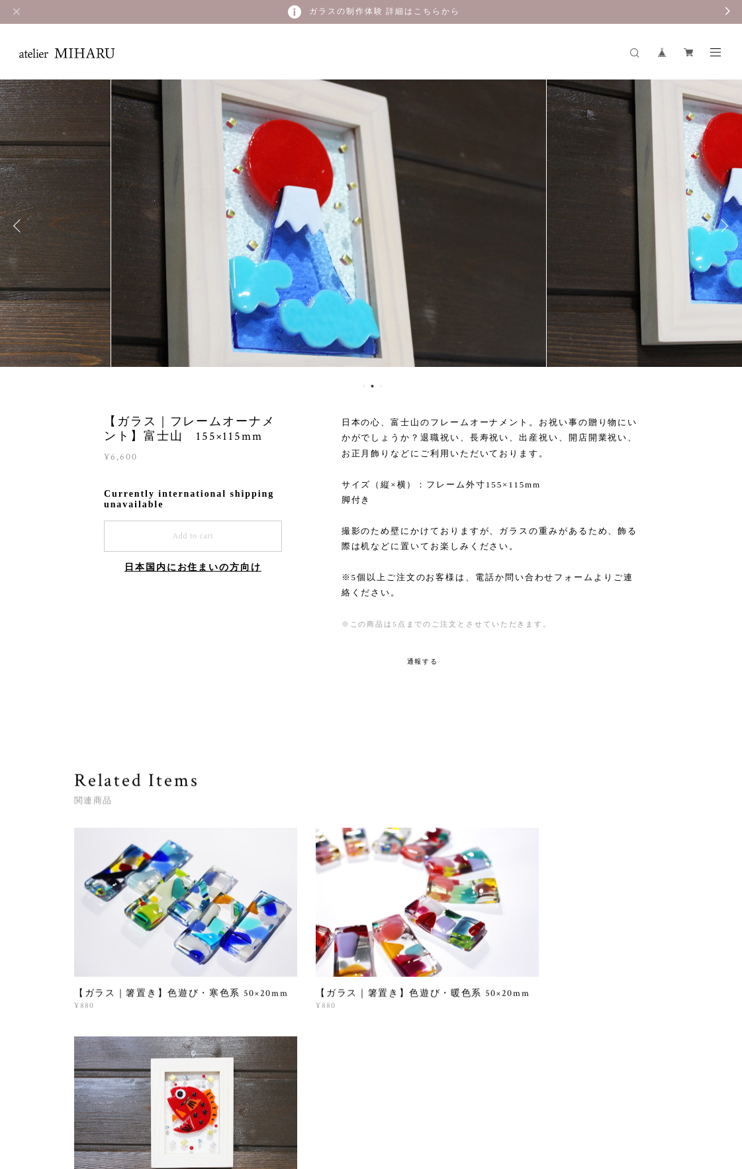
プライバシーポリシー (207, 1104)
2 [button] (372, 386)
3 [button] (380, 386)
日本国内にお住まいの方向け (192, 567)
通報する (423, 661)
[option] (371, 226)
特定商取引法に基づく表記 (308, 1104)
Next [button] (722, 225)
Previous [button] (19, 225)
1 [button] (363, 386)
